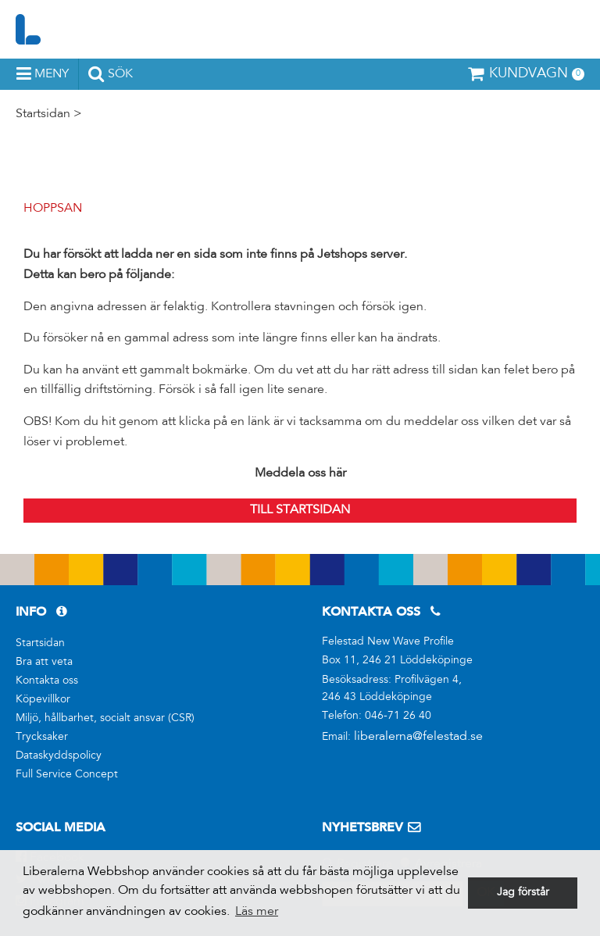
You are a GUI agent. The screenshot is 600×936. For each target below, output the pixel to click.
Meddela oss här (300, 473)
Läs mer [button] (256, 912)
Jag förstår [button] (523, 893)
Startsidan (43, 114)
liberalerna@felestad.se (418, 737)
